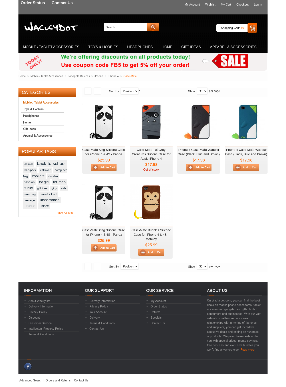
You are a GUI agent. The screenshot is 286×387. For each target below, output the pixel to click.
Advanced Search (30, 380)
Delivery (94, 317)
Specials (156, 317)
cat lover (45, 170)
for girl (44, 182)
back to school (51, 163)
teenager (30, 200)
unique (29, 206)
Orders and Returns (58, 380)
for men (59, 182)
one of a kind (48, 194)
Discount (34, 317)
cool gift (38, 176)
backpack (30, 170)
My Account (192, 4)
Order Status (159, 306)
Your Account (98, 312)
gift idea (42, 188)
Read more (247, 349)
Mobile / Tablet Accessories (46, 76)
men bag (30, 194)
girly (54, 188)
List (97, 91)
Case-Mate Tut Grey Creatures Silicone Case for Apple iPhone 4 (151, 154)
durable (53, 176)
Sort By (114, 91)
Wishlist (210, 4)
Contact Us (96, 328)
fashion (29, 182)
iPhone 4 (113, 76)
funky (28, 188)
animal (28, 164)
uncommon (50, 199)
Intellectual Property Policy (45, 328)
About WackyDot (39, 301)
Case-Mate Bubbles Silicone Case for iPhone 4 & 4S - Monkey (151, 234)
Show (191, 91)
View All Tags (65, 212)
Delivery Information (41, 306)
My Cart (226, 4)
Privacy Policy (37, 312)
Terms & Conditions (41, 334)
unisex (44, 206)
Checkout (242, 4)
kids (63, 188)
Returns (156, 312)
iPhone (99, 76)
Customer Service (40, 323)
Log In (258, 4)
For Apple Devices (79, 76)
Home (22, 76)
